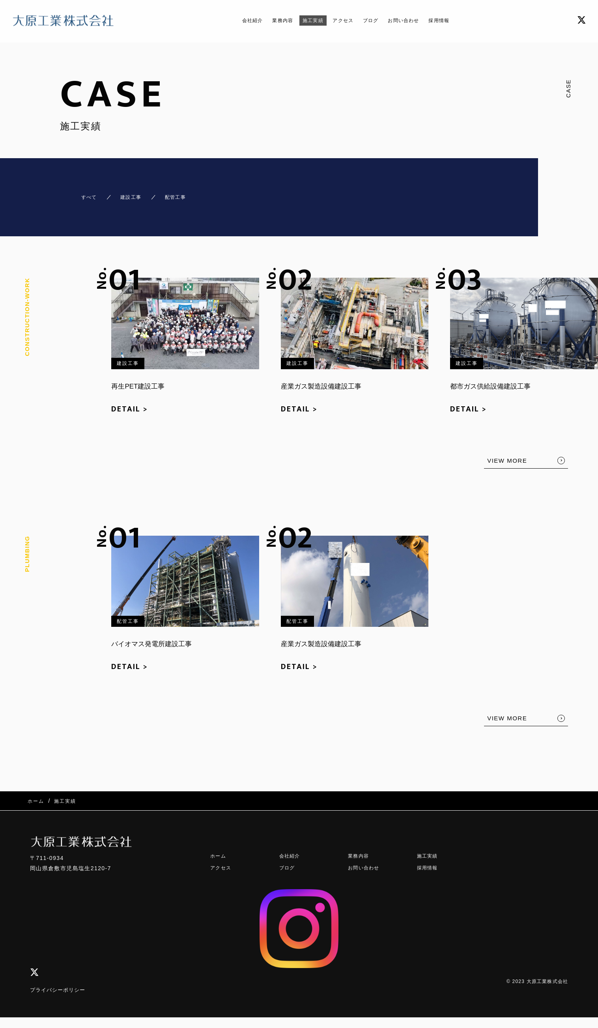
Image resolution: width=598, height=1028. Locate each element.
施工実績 (307, 20)
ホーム (219, 839)
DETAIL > (129, 402)
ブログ (375, 20)
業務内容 (272, 20)
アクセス (342, 20)
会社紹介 (237, 20)
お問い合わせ (413, 20)
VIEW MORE (507, 453)
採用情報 (455, 20)
